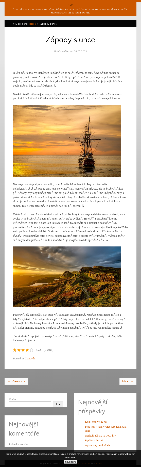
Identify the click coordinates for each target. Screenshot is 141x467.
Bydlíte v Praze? (94, 440)
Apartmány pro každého (98, 445)
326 (70, 5)
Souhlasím (70, 462)
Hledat (12, 399)
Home (32, 23)
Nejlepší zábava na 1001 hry (100, 435)
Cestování (30, 358)
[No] (136, 458)
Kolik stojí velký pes (96, 421)
